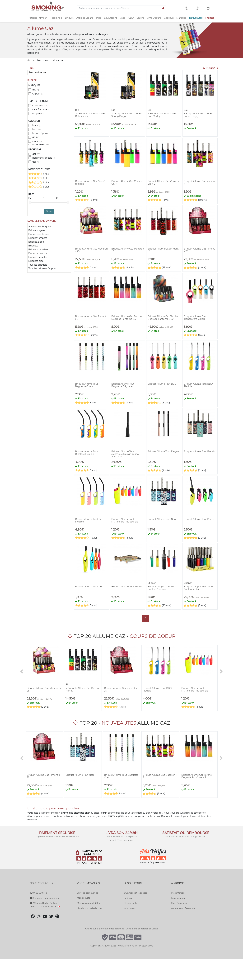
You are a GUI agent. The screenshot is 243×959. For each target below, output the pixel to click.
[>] (221, 671)
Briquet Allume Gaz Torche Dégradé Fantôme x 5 (126, 317)
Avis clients (130, 908)
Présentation (178, 893)
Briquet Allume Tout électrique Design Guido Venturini (125, 454)
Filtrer (49, 211)
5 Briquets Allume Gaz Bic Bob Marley (162, 115)
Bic (35, 89)
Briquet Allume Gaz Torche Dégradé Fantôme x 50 (163, 317)
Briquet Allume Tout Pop (89, 586)
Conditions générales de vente (142, 928)
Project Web (146, 945)
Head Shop (56, 17)
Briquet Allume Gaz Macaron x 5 (127, 250)
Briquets (33, 245)
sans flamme (40, 109)
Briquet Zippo (36, 241)
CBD (131, 17)
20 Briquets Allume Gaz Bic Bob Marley (90, 115)
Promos (209, 17)
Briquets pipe (35, 260)
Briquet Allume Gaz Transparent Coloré (195, 317)
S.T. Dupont (110, 17)
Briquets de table (38, 249)
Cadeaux (168, 17)
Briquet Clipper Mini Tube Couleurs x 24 (198, 588)
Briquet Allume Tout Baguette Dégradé (122, 385)
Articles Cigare (84, 17)
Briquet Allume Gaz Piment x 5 (90, 317)
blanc (36, 125)
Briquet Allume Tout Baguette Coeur (86, 385)
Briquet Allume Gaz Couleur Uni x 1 (127, 182)
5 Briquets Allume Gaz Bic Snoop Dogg (198, 115)
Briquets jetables (37, 257)
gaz (36, 153)
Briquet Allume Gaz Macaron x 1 (200, 182)
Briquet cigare (36, 230)
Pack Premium (179, 903)
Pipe (98, 17)
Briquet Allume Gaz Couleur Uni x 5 (163, 182)
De (35, 198)
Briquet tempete (37, 237)
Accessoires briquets (39, 226)
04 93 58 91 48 (38, 893)
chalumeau (39, 105)
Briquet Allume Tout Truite (126, 586)
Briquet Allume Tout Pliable (199, 519)
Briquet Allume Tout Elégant (164, 451)
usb (35, 161)
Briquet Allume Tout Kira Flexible (89, 520)
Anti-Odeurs (154, 17)
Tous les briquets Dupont (42, 268)
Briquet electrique (38, 234)
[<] (21, 671)
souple (37, 113)
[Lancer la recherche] (163, 8)
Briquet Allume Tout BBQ (162, 383)
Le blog (128, 898)
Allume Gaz (58, 60)
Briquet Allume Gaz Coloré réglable (90, 182)
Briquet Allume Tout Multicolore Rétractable (124, 520)
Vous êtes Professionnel (183, 908)
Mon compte (83, 898)
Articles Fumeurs (41, 60)
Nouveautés (195, 17)
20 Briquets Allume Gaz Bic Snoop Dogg (126, 115)
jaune (37, 141)
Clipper (37, 93)
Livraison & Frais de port (89, 908)
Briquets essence (37, 253)
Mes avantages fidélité (89, 903)
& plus (38, 174)
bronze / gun (40, 133)
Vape (122, 17)
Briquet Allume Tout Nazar (163, 519)
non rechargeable (43, 157)
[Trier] (49, 72)
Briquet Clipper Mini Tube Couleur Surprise (162, 588)
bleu (36, 129)
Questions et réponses (135, 893)
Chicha (140, 17)
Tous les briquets (37, 264)
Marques (181, 17)
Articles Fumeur (38, 17)
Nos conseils (130, 903)
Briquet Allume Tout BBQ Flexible (198, 385)
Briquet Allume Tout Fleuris (199, 451)
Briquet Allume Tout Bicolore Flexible (86, 452)
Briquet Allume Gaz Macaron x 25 (91, 250)
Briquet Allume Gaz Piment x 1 (163, 250)
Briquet (69, 17)
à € (50, 198)
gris (35, 137)
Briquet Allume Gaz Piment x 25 (199, 250)
